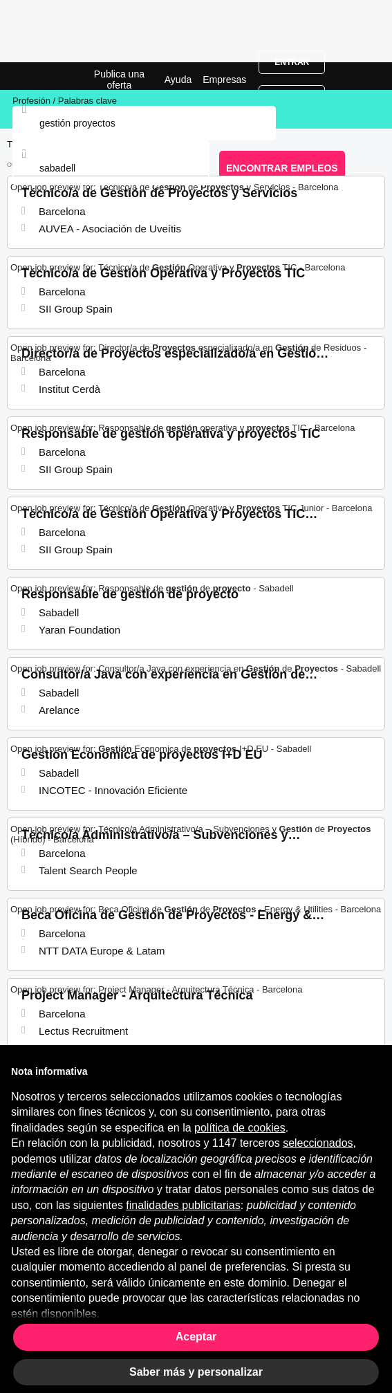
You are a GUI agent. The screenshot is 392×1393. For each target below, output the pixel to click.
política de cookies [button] (240, 1128)
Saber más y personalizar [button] (196, 1372)
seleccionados (318, 1143)
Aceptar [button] (196, 1337)
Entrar (291, 62)
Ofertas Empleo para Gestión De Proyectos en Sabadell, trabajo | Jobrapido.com (45, 76)
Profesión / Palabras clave (64, 100)
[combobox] (110, 168)
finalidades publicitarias (183, 1205)
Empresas (224, 79)
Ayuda (178, 79)
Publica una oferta (119, 79)
